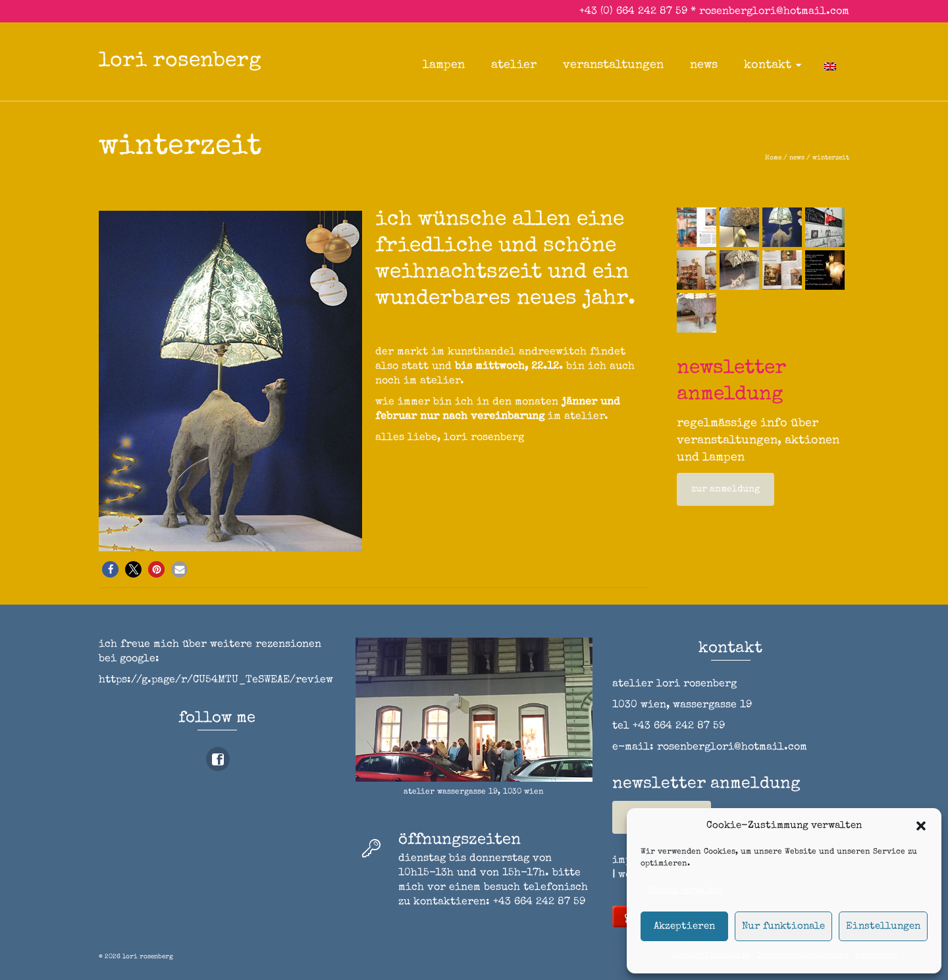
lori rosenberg (180, 61)
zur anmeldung (725, 489)
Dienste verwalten (685, 891)
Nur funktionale (783, 926)
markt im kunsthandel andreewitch (492, 352)
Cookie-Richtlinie (711, 956)
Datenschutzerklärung (803, 956)
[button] (921, 825)
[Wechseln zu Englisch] (830, 65)
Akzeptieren (684, 926)
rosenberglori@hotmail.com (774, 12)
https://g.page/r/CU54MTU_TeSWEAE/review (216, 680)
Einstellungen (883, 926)
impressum (876, 956)
